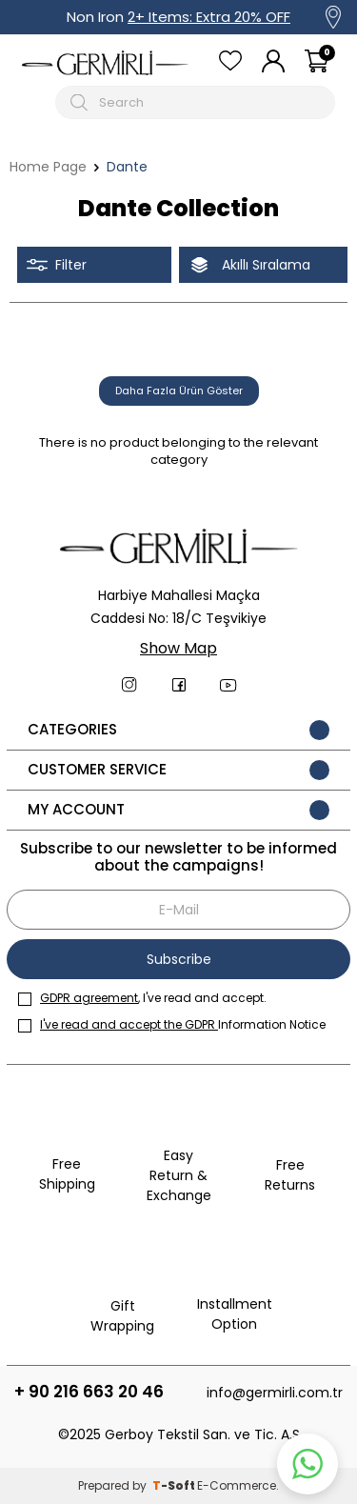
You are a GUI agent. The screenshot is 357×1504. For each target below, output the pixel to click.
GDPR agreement (89, 998)
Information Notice (172, 1024)
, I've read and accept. (142, 998)
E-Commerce (236, 1485)
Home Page (48, 167)
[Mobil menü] (35, 102)
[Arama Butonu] (81, 102)
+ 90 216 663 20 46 (89, 1392)
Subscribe (179, 959)
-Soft (174, 1485)
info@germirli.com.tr (275, 1392)
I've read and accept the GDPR (129, 1024)
